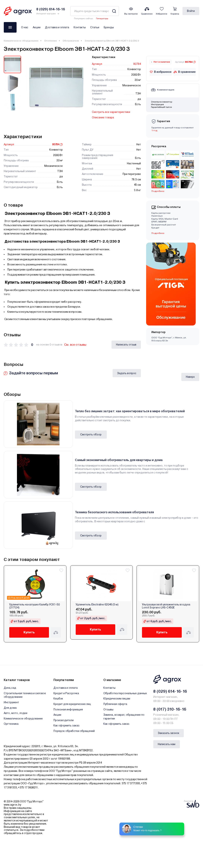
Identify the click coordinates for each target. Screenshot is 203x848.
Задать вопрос (126, 373)
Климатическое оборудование (21, 40)
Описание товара (103, 117)
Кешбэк (58, 698)
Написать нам (166, 744)
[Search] (114, 11)
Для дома (10, 707)
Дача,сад (10, 687)
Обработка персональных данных (125, 693)
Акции (36, 27)
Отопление (50, 40)
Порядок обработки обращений (74, 730)
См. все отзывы (75, 344)
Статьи (94, 27)
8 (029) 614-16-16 (170, 691)
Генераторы (102, 18)
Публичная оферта (115, 704)
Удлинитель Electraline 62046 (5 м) (97, 604)
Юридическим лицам (116, 698)
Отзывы (108, 709)
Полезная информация (68, 709)
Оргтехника (11, 723)
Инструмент (11, 702)
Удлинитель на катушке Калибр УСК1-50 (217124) (34, 606)
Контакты (80, 27)
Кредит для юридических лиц (72, 704)
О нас (24, 27)
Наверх (190, 376)
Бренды (109, 27)
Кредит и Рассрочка (66, 693)
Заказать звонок (168, 733)
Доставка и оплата (57, 27)
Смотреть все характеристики (111, 111)
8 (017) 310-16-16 (169, 709)
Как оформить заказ (66, 725)
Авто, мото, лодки (15, 713)
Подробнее (157, 191)
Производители (63, 720)
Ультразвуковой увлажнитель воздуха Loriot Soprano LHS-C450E (166, 606)
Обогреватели (71, 40)
